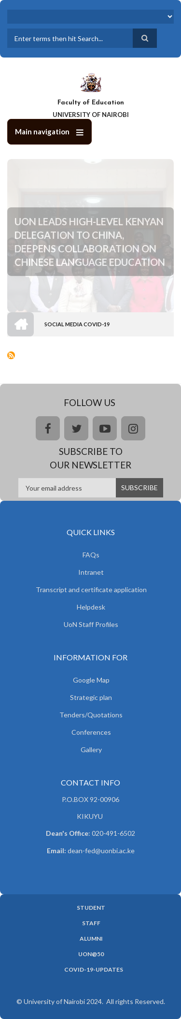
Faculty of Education (90, 103)
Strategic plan (91, 697)
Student (91, 908)
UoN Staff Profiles (91, 624)
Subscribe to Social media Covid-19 (11, 355)
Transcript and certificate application (91, 589)
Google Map (91, 680)
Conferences (91, 732)
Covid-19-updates (93, 970)
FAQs (91, 555)
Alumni (91, 939)
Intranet (91, 572)
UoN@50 (91, 954)
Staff (91, 923)
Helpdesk (91, 607)
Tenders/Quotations (91, 715)
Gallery (91, 749)
